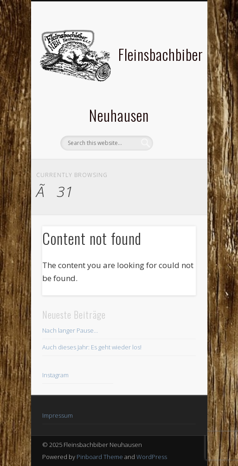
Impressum (57, 415)
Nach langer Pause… (70, 330)
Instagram (55, 375)
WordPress (151, 457)
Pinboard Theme (100, 457)
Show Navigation (173, 83)
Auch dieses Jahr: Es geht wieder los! (92, 347)
